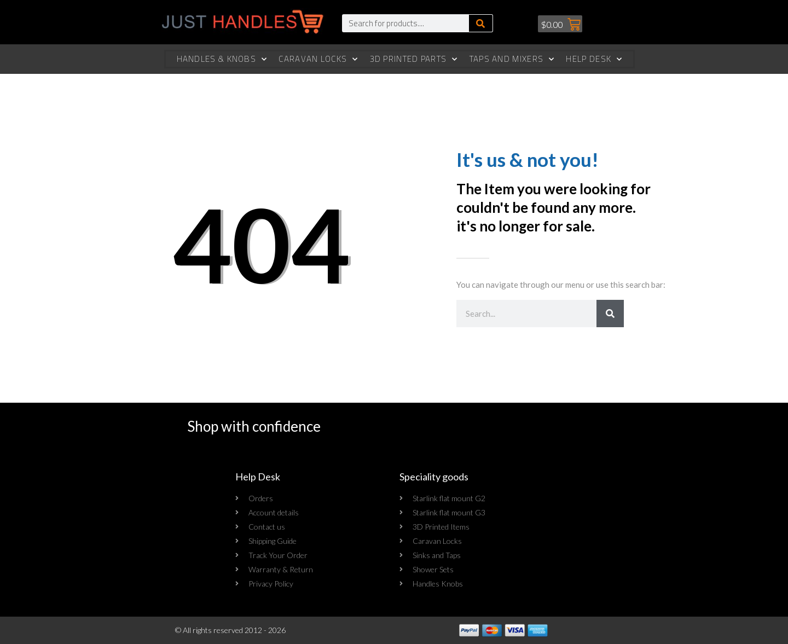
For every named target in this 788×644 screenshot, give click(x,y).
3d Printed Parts (414, 59)
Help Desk (594, 59)
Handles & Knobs (222, 59)
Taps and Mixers (512, 59)
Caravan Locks (318, 59)
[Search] (481, 23)
